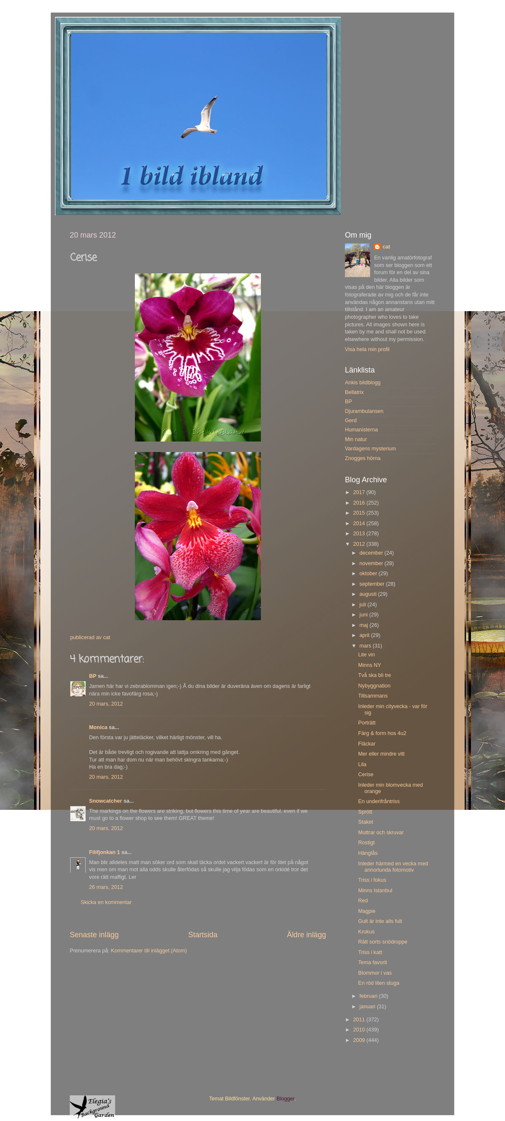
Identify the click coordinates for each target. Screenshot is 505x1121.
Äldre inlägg (306, 935)
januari (368, 1007)
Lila (362, 764)
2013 (359, 534)
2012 (359, 544)
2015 (359, 513)
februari (369, 996)
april (365, 635)
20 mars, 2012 (106, 704)
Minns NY (369, 665)
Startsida (203, 935)
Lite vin (366, 655)
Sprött (365, 812)
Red (363, 901)
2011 (359, 1020)
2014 (359, 523)
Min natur (356, 439)
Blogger (285, 1099)
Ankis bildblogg (363, 383)
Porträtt (366, 723)
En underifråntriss (379, 801)
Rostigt (366, 843)
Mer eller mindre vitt (381, 754)
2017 (359, 492)
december (372, 553)
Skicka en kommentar (106, 902)
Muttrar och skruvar (380, 832)
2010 (359, 1030)
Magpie (366, 911)
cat (386, 247)
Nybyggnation (374, 686)
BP (92, 676)
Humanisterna (361, 430)
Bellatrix (354, 392)
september (373, 584)
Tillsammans (372, 696)
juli (364, 605)
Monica (98, 727)
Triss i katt (370, 952)
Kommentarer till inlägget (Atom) (149, 951)
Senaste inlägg (94, 935)
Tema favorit (372, 962)
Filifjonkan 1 (104, 852)
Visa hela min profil (367, 349)
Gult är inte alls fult (380, 921)
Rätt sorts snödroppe (382, 942)
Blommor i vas (375, 973)
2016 (359, 503)
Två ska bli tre (374, 675)
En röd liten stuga (378, 983)
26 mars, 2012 (106, 887)
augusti (369, 594)
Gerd (351, 420)
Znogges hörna (363, 458)
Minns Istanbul (375, 891)
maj (365, 625)
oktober (369, 573)
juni (364, 615)
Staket (365, 822)
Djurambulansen (364, 411)
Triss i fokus (372, 880)
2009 (359, 1040)
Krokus (366, 932)
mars (366, 646)
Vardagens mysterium (370, 449)
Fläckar (366, 744)
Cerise (365, 774)
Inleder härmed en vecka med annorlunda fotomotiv (393, 867)
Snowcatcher (105, 801)
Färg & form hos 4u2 (382, 733)
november (372, 563)
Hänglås (367, 853)
